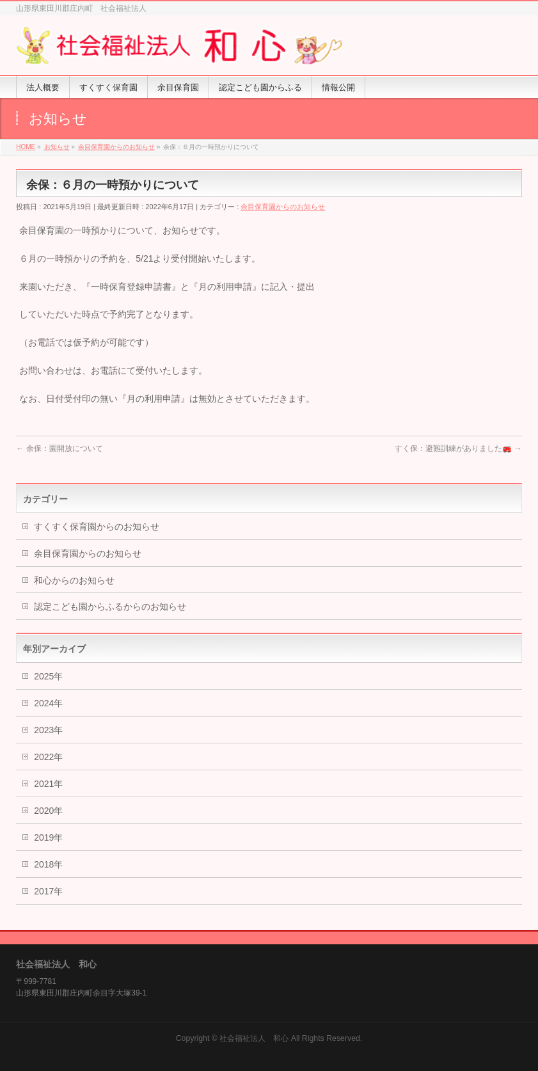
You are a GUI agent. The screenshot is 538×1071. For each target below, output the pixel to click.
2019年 (48, 837)
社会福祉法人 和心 (254, 1038)
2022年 (48, 757)
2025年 (48, 676)
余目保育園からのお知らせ (283, 206)
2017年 (48, 891)
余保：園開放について (59, 448)
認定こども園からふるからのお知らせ (110, 606)
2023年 (48, 730)
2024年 (48, 703)
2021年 (48, 784)
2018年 (48, 864)
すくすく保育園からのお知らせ (96, 526)
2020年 (48, 810)
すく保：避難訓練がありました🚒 (458, 448)
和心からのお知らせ (74, 580)
